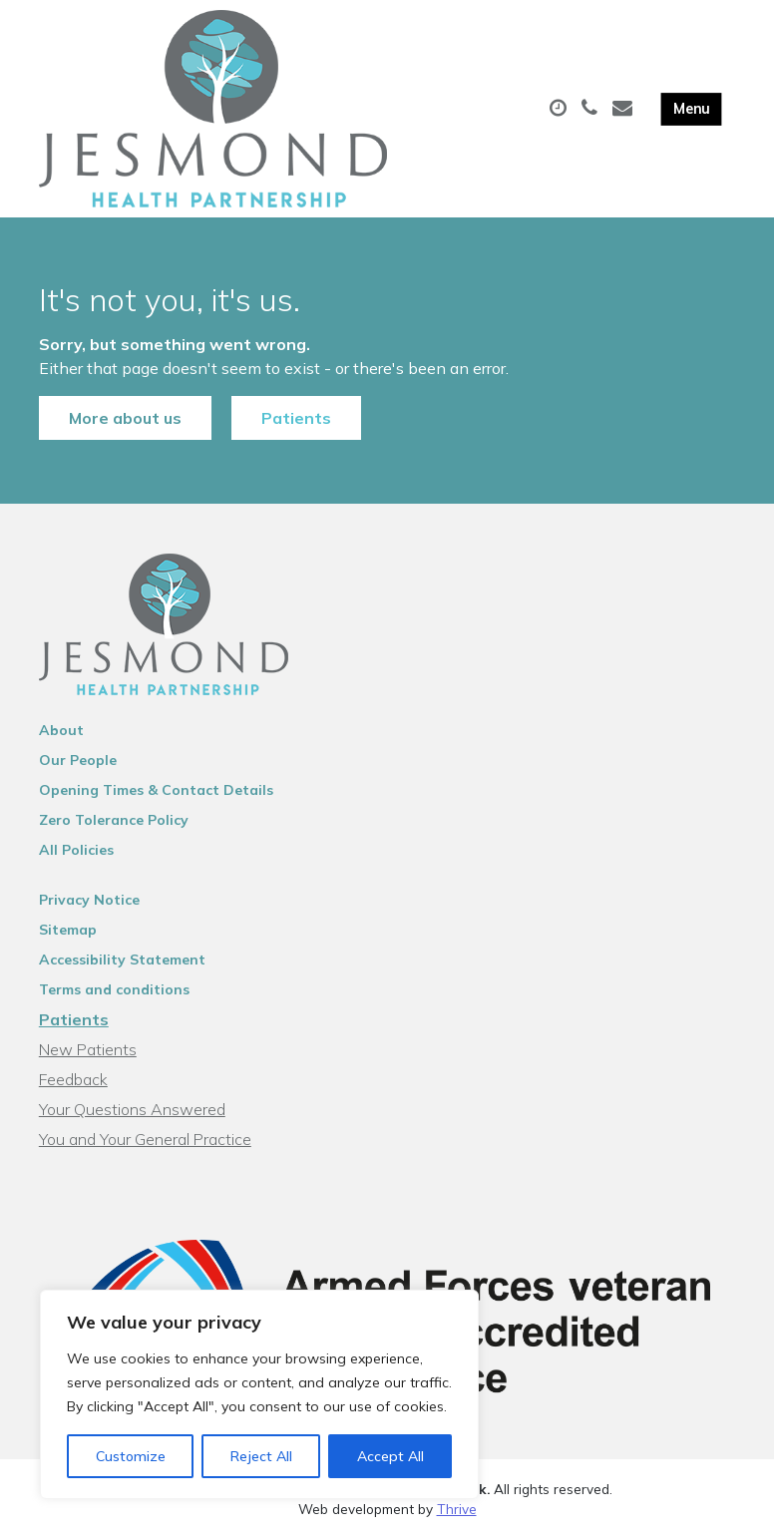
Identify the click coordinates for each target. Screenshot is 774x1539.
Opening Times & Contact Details (156, 790)
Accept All (390, 1456)
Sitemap (68, 930)
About (61, 730)
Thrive (457, 1508)
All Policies (76, 850)
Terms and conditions (114, 989)
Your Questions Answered (132, 1109)
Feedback (73, 1079)
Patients (296, 418)
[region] (259, 1394)
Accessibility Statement (122, 959)
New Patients (88, 1049)
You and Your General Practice (145, 1139)
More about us (125, 418)
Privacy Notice (89, 900)
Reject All (261, 1456)
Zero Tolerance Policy (114, 820)
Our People (78, 760)
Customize (131, 1456)
